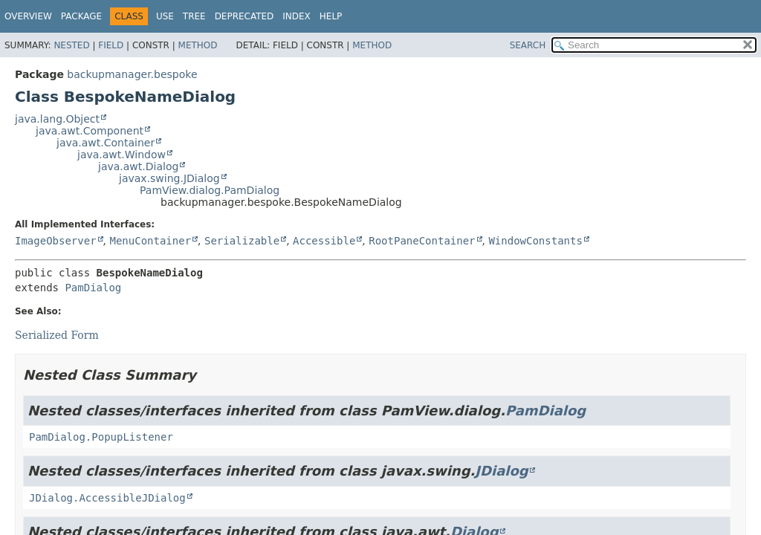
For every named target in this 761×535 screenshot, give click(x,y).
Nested (71, 45)
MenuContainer (150, 241)
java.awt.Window (121, 154)
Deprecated (244, 16)
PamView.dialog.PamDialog (209, 190)
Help (331, 16)
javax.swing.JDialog (169, 178)
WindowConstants (535, 241)
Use (165, 16)
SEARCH (528, 45)
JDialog (501, 471)
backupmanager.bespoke (132, 74)
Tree (194, 16)
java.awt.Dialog (138, 166)
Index (296, 16)
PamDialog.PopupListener (101, 437)
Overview (28, 16)
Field (110, 45)
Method (198, 45)
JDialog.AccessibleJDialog (107, 498)
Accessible (324, 241)
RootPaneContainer (422, 241)
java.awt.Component (89, 131)
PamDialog (93, 288)
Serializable (241, 241)
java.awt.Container (105, 143)
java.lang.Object (57, 119)
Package (81, 16)
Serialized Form (57, 335)
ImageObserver (56, 241)
